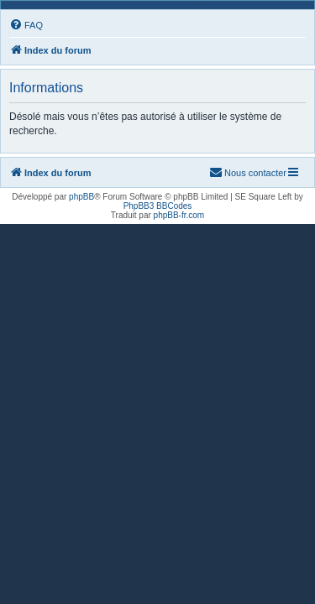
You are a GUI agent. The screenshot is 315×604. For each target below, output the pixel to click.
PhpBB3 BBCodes (157, 206)
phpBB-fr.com (179, 215)
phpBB (81, 196)
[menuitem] (26, 25)
